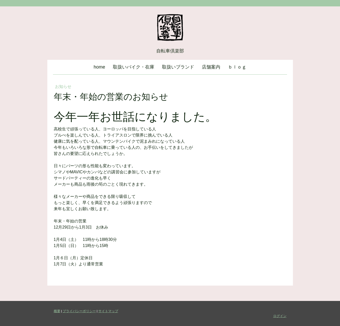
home (99, 67)
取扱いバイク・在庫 (133, 67)
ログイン (280, 316)
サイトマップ (108, 311)
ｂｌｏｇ (237, 67)
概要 (57, 311)
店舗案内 (211, 67)
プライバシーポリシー (79, 311)
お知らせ (63, 86)
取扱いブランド (178, 67)
